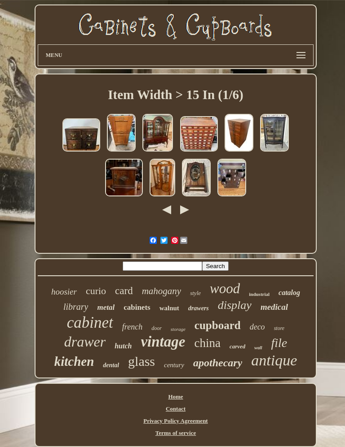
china (207, 343)
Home (175, 396)
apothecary (217, 363)
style (195, 293)
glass (141, 361)
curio (96, 290)
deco (257, 326)
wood (225, 288)
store (279, 328)
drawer (85, 342)
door (156, 328)
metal (106, 307)
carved (237, 346)
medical (274, 307)
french (132, 326)
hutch (123, 346)
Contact (176, 408)
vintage (163, 342)
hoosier (64, 291)
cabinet (90, 322)
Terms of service (175, 433)
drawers (198, 308)
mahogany (161, 291)
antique (274, 360)
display (235, 305)
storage (178, 329)
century (174, 365)
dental (111, 365)
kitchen (74, 361)
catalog (289, 292)
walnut (169, 308)
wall (258, 347)
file (279, 343)
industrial (259, 294)
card (124, 290)
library (75, 307)
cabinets (137, 307)
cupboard (218, 325)
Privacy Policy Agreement (175, 420)
